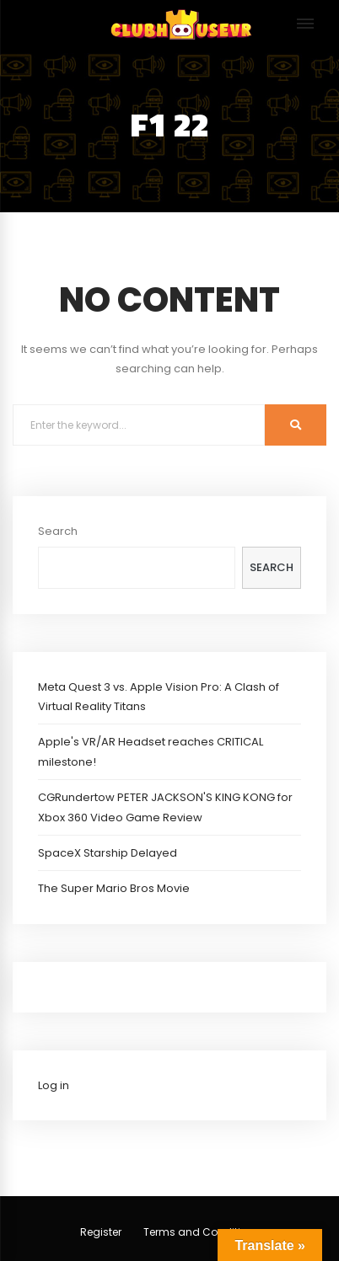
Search (58, 531)
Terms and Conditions (201, 1232)
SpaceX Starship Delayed (107, 853)
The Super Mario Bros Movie (114, 888)
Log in (53, 1085)
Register (100, 1232)
